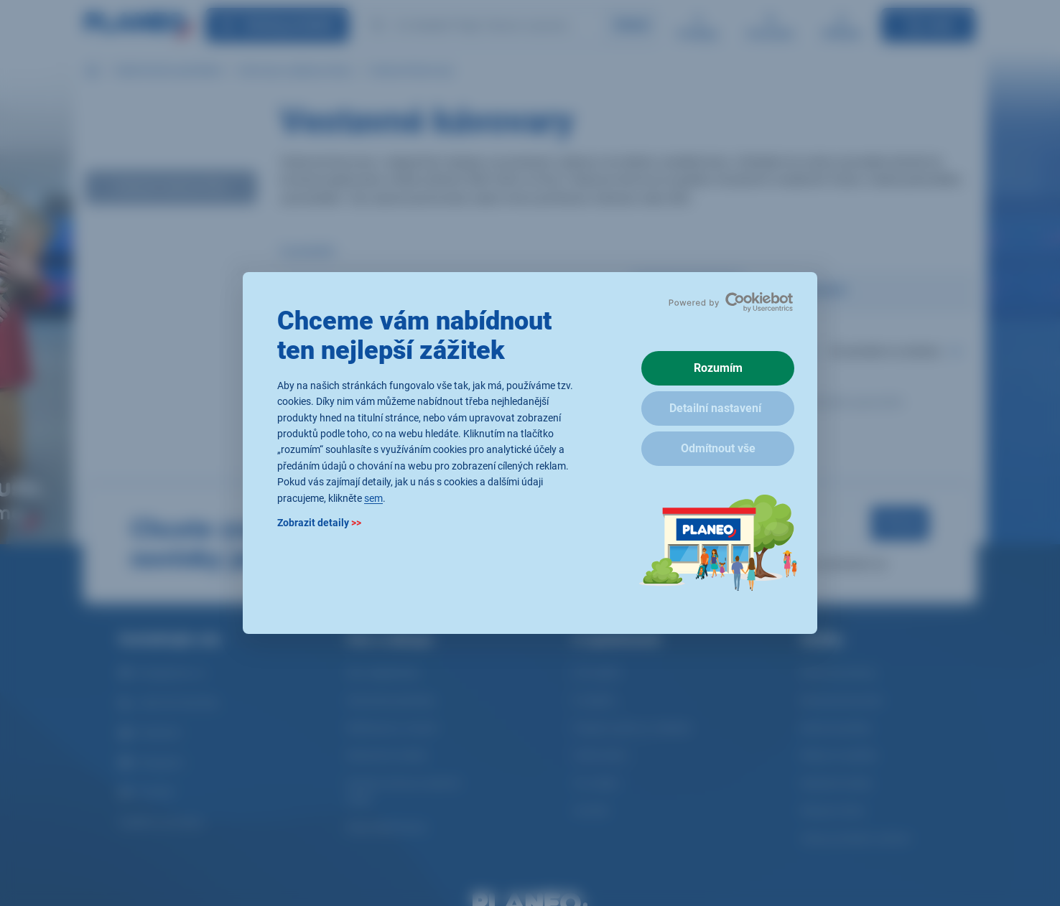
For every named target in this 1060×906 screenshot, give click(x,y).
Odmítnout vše (718, 448)
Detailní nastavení (715, 408)
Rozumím (718, 368)
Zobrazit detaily (319, 522)
